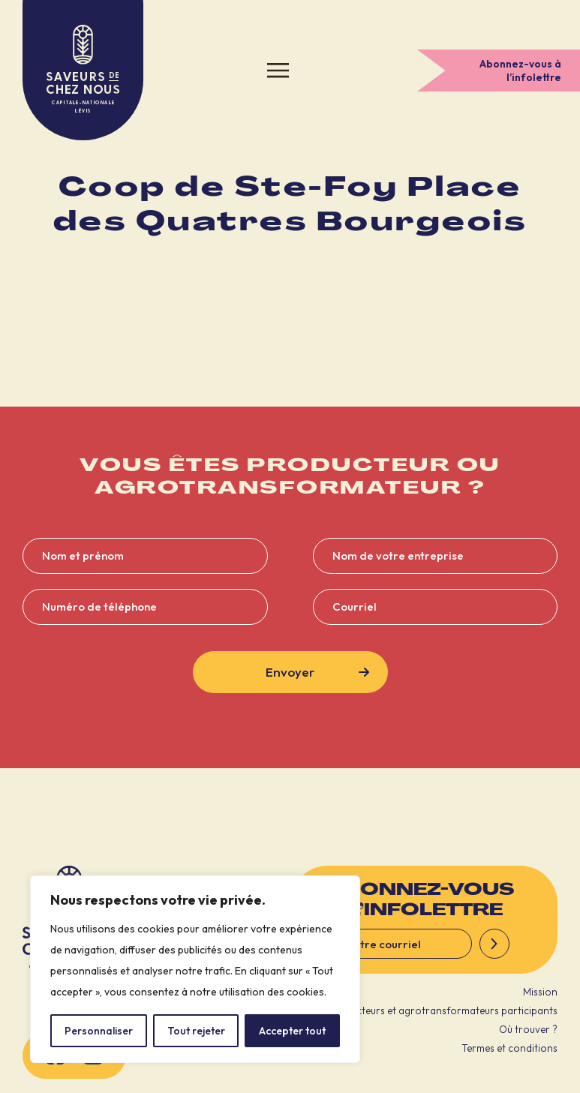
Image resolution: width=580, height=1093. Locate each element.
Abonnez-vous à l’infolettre (520, 70)
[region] (195, 969)
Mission (540, 991)
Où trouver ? (528, 1029)
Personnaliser (99, 1030)
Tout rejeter (196, 1030)
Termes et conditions (509, 1048)
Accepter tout (292, 1030)
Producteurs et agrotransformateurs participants (442, 1010)
